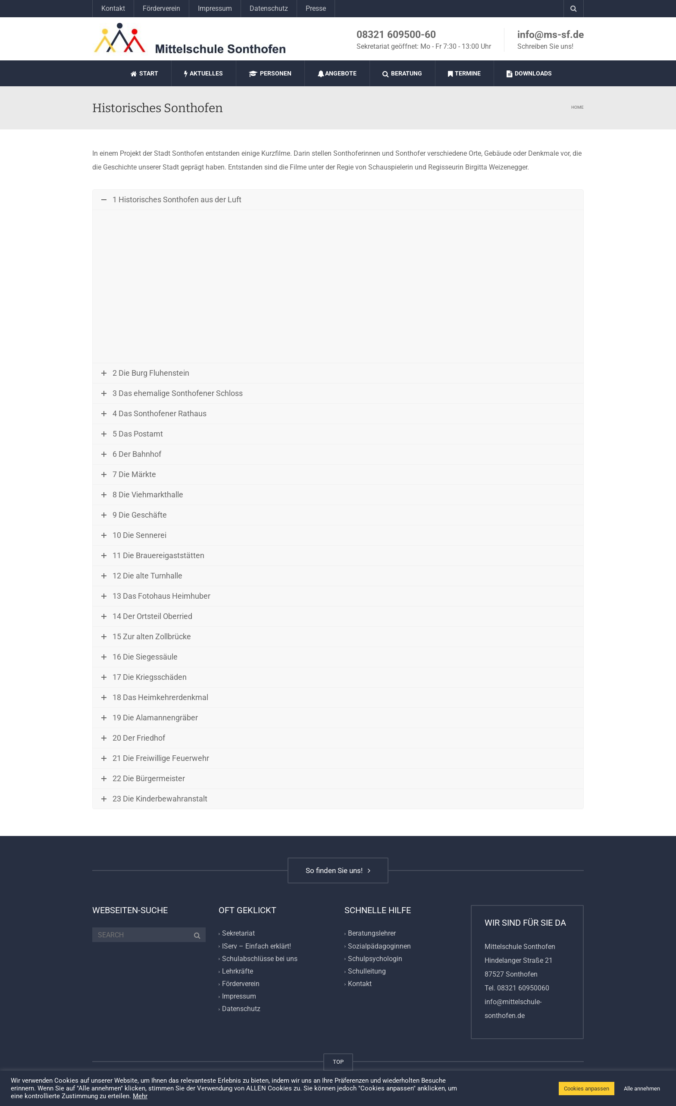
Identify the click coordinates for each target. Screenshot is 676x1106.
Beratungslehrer (372, 934)
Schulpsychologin (375, 959)
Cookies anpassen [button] (586, 1088)
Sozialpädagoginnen (379, 946)
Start (144, 73)
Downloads (529, 73)
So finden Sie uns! (338, 870)
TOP (338, 1062)
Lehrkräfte (237, 971)
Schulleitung (367, 971)
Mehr (140, 1096)
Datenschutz (269, 8)
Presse (316, 8)
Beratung (402, 73)
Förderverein (161, 8)
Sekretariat (238, 934)
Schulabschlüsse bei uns (259, 959)
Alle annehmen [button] (642, 1088)
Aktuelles (203, 73)
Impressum (215, 8)
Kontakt (113, 8)
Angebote (337, 73)
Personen (270, 73)
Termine (464, 73)
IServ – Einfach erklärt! (256, 946)
